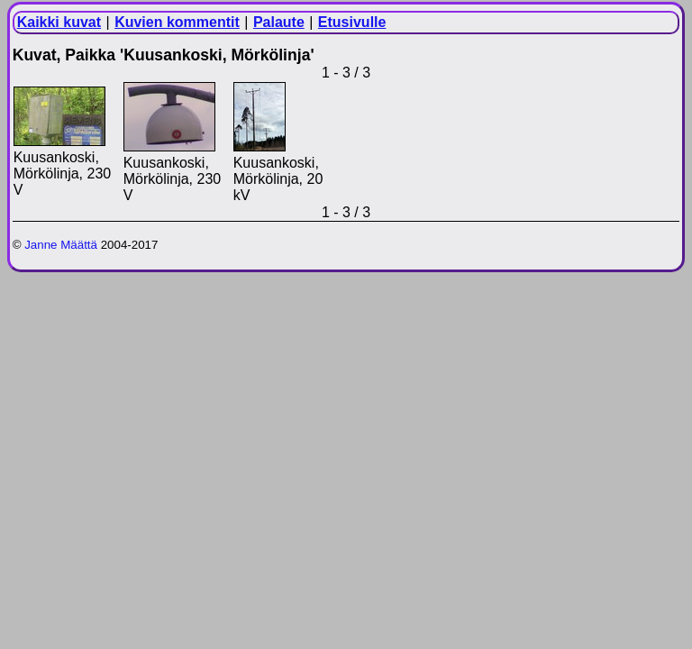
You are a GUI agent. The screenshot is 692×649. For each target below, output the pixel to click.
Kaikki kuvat (59, 22)
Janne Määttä (60, 244)
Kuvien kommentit (177, 22)
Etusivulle (352, 22)
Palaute (279, 22)
